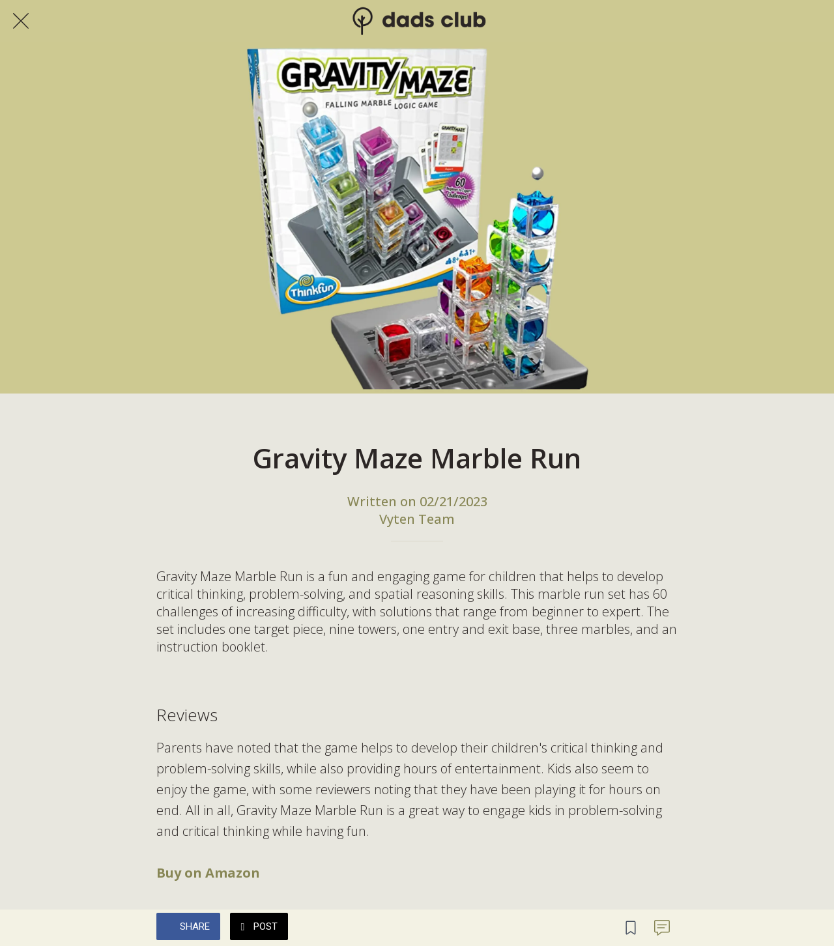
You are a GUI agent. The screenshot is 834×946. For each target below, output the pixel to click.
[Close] (21, 21)
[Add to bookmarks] (630, 927)
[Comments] (662, 927)
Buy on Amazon (208, 873)
